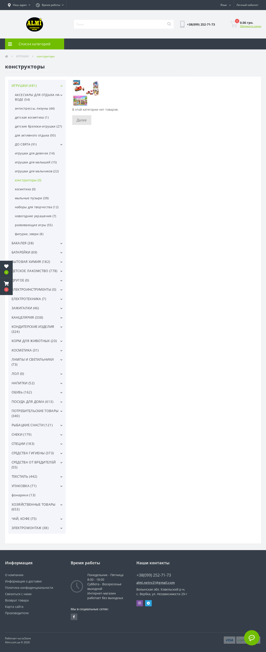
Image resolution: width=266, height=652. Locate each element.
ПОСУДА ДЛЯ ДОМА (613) (32, 401)
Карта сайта (14, 607)
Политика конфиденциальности (29, 588)
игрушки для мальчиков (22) (37, 171)
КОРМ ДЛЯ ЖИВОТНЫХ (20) (34, 341)
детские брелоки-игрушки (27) (38, 126)
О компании (14, 575)
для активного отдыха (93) (35, 135)
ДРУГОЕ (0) (20, 280)
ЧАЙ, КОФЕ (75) (24, 518)
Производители (17, 613)
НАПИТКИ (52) (23, 383)
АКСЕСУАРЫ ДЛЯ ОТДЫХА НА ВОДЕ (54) (37, 97)
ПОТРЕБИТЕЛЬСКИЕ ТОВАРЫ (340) (35, 413)
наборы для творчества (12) (37, 207)
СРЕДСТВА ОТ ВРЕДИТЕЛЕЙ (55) (34, 464)
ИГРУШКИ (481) (24, 85)
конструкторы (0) (28, 180)
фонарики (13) (23, 495)
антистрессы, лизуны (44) (35, 108)
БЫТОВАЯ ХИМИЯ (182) (31, 261)
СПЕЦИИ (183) (23, 443)
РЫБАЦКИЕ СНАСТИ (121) (32, 425)
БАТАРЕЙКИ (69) (24, 252)
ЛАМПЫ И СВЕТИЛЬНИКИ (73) (33, 362)
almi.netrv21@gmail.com (155, 582)
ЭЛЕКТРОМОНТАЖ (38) (30, 528)
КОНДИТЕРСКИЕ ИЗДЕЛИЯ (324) (33, 329)
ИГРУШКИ (22, 56)
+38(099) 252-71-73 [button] (154, 575)
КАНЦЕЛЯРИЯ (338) (27, 317)
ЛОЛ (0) (18, 373)
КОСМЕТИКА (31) (25, 350)
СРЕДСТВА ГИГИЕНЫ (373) (33, 453)
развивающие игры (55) (34, 225)
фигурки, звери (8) (29, 234)
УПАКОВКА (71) (24, 486)
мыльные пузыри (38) (32, 198)
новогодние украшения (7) (35, 216)
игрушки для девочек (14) (35, 153)
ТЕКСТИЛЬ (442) (24, 476)
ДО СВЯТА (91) (26, 144)
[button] (19, 5)
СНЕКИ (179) (21, 434)
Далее (82, 120)
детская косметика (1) (32, 117)
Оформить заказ (250, 26)
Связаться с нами (18, 594)
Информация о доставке (23, 581)
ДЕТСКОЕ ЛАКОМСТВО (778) (34, 271)
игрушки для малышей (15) (36, 162)
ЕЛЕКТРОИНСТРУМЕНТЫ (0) (34, 289)
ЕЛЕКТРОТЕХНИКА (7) (29, 299)
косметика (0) (25, 189)
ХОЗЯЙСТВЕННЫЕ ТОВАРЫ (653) (34, 507)
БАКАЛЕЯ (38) (23, 243)
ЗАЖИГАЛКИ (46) (25, 308)
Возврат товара (17, 600)
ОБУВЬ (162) (22, 392)
